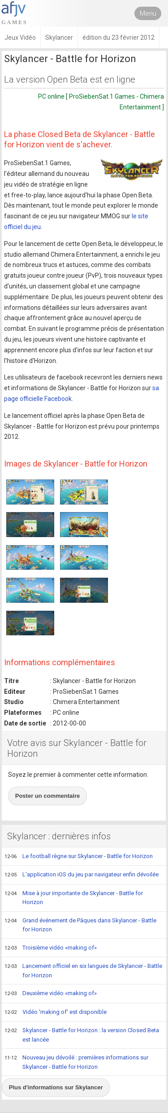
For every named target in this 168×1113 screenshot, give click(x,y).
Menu (148, 13)
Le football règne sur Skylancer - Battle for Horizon (78, 856)
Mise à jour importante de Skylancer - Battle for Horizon (73, 897)
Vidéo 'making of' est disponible (55, 1012)
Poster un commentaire (47, 795)
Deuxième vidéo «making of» (50, 993)
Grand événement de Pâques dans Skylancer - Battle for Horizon (80, 925)
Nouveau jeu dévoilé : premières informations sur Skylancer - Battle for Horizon (76, 1062)
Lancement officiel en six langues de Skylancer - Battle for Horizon (83, 970)
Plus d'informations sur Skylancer (56, 1087)
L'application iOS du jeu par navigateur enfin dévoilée (81, 875)
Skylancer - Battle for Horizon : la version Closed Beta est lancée (81, 1034)
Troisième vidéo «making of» (50, 948)
